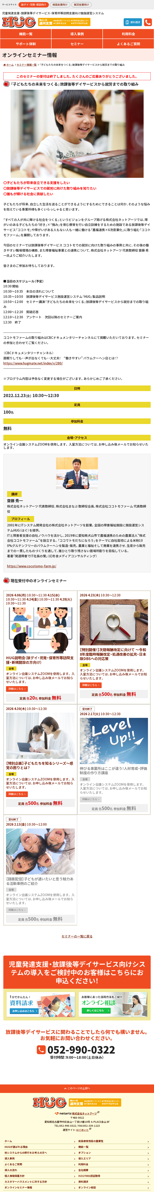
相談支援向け (60, 4)
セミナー (77, 43)
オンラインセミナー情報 (18, 1187)
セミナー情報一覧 (27, 64)
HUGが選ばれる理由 (16, 1146)
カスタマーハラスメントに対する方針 (26, 1181)
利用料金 (128, 33)
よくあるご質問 (128, 43)
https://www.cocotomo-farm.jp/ (31, 566)
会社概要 (83, 1170)
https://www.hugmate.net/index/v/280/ (33, 363)
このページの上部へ (79, 1088)
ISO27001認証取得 (89, 1175)
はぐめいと (82, 1129)
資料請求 (83, 1181)
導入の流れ (11, 1170)
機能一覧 (25, 33)
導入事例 (77, 33)
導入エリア (84, 1158)
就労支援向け (81, 4)
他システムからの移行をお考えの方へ (26, 1152)
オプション (84, 1152)
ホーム (10, 64)
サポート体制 (26, 43)
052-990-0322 (81, 1049)
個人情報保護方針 (15, 1175)
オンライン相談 (87, 1187)
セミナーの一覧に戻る (77, 936)
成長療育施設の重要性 (90, 1141)
